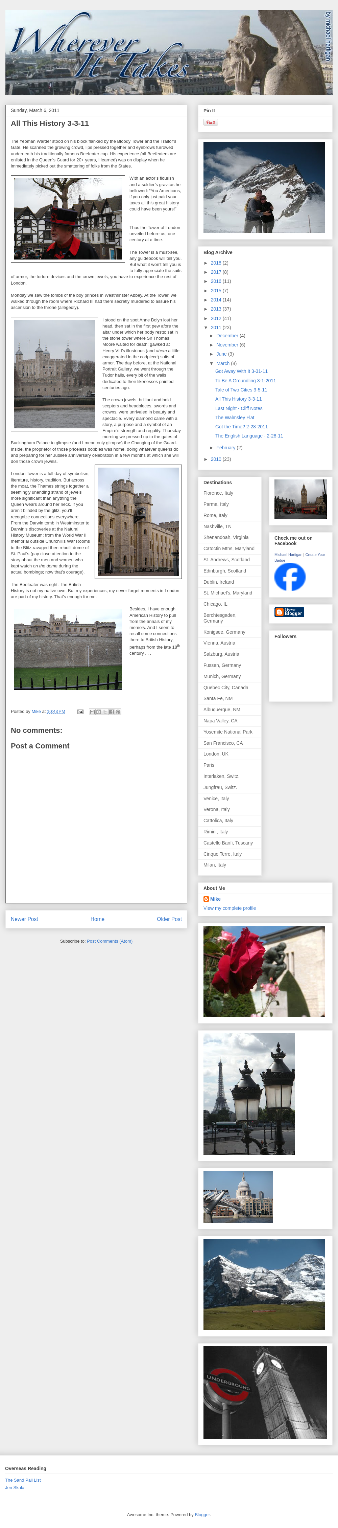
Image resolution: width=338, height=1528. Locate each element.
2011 (217, 327)
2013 (217, 309)
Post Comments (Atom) (109, 941)
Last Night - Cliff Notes (239, 408)
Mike (215, 899)
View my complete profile (229, 908)
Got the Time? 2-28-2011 (241, 426)
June (222, 354)
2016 (217, 281)
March (223, 363)
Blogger (202, 1514)
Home (98, 919)
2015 (217, 290)
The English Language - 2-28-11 (249, 436)
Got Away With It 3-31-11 (241, 371)
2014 (217, 299)
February (226, 447)
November (227, 344)
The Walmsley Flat (234, 417)
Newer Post (24, 919)
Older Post (169, 919)
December (227, 335)
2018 (217, 263)
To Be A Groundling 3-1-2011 (245, 380)
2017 (217, 272)
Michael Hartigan (288, 555)
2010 (217, 459)
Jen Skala (14, 1487)
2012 (217, 318)
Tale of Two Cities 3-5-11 (241, 389)
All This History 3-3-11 (238, 399)
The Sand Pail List (23, 1480)
